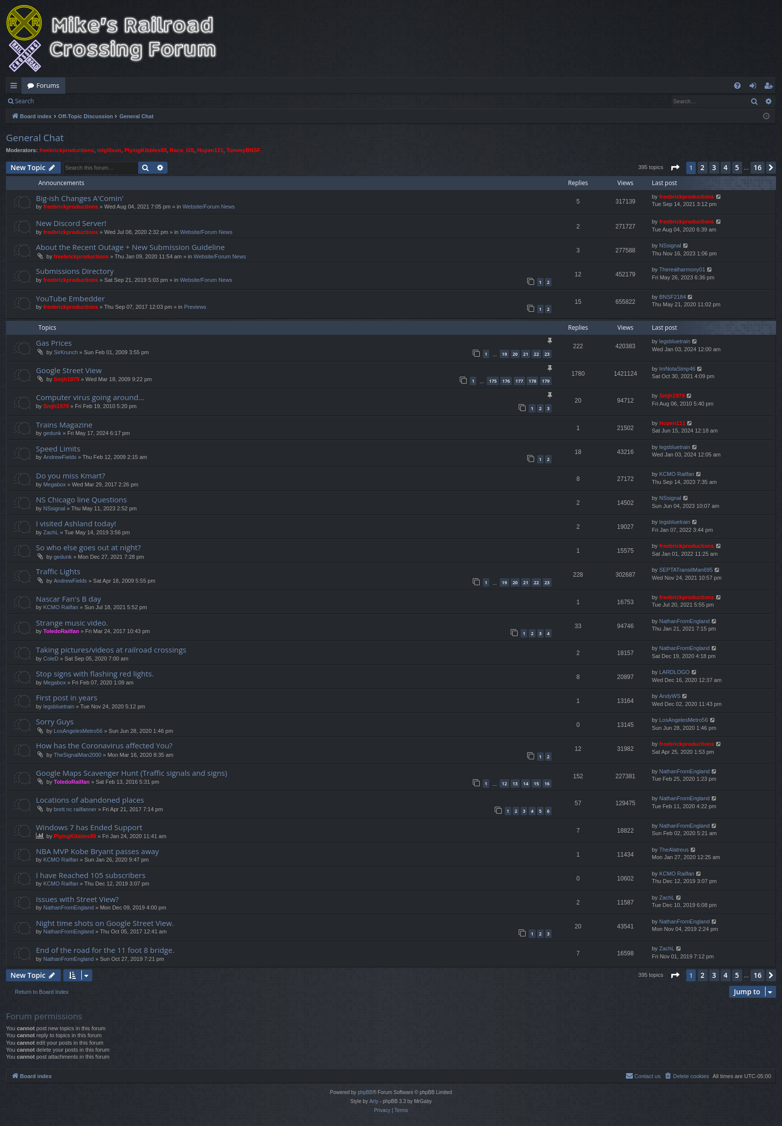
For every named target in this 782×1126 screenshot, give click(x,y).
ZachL (51, 532)
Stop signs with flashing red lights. (95, 673)
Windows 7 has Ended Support (89, 827)
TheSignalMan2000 (77, 755)
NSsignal (670, 245)
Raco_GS (182, 150)
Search (24, 101)
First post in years (66, 697)
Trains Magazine (64, 425)
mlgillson (109, 150)
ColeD (51, 659)
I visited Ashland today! (76, 523)
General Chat (35, 137)
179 (546, 381)
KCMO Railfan (676, 474)
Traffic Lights (58, 571)
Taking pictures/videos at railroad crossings (111, 650)
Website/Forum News (209, 207)
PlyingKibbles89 (145, 150)
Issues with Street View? (77, 899)
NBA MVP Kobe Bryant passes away (97, 851)
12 (504, 783)
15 (536, 783)
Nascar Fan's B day (68, 599)
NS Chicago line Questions (81, 499)
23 (547, 354)
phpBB (365, 1092)
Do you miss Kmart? (70, 475)
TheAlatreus (674, 850)
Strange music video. (72, 623)
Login (55, 101)
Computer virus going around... (90, 397)
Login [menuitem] (755, 87)
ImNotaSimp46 (677, 369)
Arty (374, 1101)
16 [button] (758, 167)
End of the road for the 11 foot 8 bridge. (105, 950)
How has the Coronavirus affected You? (104, 745)
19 (504, 354)
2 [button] (703, 167)
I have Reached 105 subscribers (91, 875)
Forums (47, 85)
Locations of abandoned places (90, 800)
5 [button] (737, 167)
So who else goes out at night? (88, 547)
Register (89, 101)
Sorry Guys (55, 721)
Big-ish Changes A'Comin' (80, 198)
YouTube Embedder (70, 298)
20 (515, 354)
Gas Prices (54, 343)
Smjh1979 (66, 379)
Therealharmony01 (682, 269)
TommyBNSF (243, 150)
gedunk (52, 433)
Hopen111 (210, 150)
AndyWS (670, 696)
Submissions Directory (75, 271)
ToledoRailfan (61, 631)
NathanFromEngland (684, 621)
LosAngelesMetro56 (78, 731)
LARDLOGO (674, 672)
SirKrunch (66, 352)
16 (547, 783)
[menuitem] (737, 85)
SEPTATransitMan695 (686, 570)
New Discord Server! (71, 223)
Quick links (15, 87)
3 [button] (714, 167)
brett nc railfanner (75, 809)
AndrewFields (60, 457)
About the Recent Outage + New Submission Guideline (130, 247)
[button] (674, 168)
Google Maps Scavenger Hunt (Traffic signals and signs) (131, 773)
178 (532, 381)
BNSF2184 (672, 297)
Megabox (54, 484)
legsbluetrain (674, 341)
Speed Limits (58, 448)
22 (536, 354)
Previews (195, 307)
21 (525, 354)
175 (492, 381)
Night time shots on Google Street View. (105, 923)
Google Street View (69, 370)
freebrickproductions (66, 150)
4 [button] (726, 167)
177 (519, 381)
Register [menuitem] (770, 87)
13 (515, 783)
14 (525, 783)
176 (506, 381)
